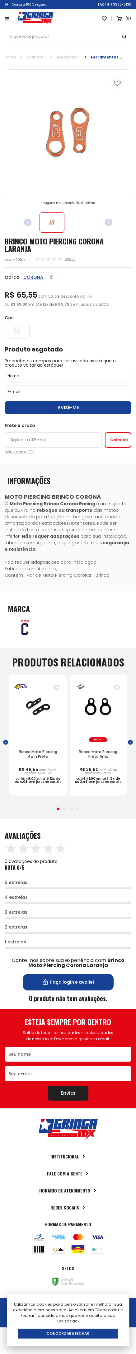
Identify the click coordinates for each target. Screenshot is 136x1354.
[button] (5, 742)
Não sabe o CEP (19, 452)
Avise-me (68, 407)
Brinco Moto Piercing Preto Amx (98, 753)
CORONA (35, 57)
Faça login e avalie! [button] (68, 982)
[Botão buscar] (124, 36)
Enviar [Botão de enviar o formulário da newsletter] (68, 1093)
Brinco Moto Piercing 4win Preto (38, 753)
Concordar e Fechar (68, 1333)
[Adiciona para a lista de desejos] (57, 687)
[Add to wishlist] (117, 83)
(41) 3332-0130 (118, 4)
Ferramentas (105, 57)
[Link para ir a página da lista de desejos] (104, 18)
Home (10, 57)
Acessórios (67, 57)
